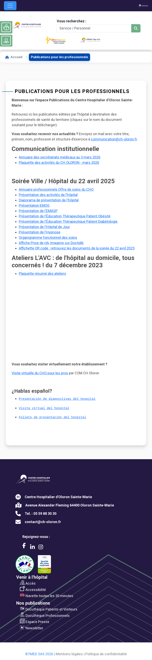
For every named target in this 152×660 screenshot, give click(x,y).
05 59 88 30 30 (44, 513)
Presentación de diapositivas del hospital (57, 399)
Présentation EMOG (34, 205)
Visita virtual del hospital (44, 408)
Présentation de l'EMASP (38, 211)
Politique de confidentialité (106, 654)
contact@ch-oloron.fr (43, 522)
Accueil (13, 57)
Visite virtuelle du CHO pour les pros (40, 373)
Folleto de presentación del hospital (52, 417)
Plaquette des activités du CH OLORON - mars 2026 (59, 162)
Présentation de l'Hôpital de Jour (44, 227)
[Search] (93, 28)
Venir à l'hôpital (32, 577)
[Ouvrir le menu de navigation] (10, 5)
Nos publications (33, 603)
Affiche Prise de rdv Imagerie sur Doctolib (51, 243)
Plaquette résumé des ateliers (42, 273)
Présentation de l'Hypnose (39, 232)
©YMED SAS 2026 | (40, 654)
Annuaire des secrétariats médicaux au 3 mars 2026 (59, 157)
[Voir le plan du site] (6, 40)
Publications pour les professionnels (59, 57)
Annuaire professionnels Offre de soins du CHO (56, 189)
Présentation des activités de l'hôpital (48, 195)
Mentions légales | (70, 654)
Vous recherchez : (71, 21)
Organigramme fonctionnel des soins (48, 237)
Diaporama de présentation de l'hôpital (49, 200)
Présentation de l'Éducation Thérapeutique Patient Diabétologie (68, 221)
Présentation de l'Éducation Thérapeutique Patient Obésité (64, 216)
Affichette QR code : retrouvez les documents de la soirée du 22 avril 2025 (77, 248)
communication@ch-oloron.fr (114, 139)
